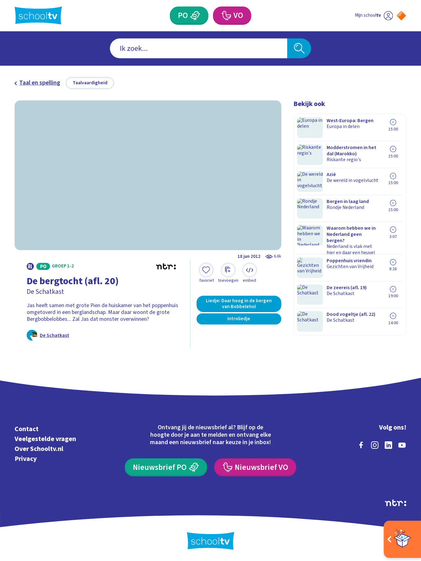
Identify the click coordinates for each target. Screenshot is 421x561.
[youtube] (402, 444)
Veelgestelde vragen (45, 438)
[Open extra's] (402, 539)
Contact (26, 428)
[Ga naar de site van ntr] (395, 501)
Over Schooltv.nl (39, 448)
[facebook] (361, 444)
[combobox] (198, 48)
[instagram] (375, 444)
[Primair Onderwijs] (195, 15)
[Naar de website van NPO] (401, 15)
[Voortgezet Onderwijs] (226, 15)
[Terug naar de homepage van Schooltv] (38, 15)
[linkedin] (388, 444)
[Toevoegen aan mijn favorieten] (206, 273)
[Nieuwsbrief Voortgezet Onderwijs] (255, 466)
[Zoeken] (299, 48)
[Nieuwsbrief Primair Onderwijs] (166, 466)
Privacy (26, 458)
